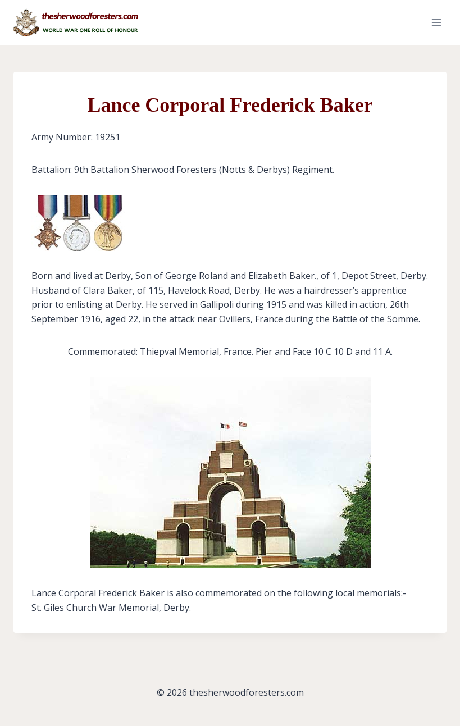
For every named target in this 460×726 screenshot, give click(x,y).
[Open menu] (436, 22)
